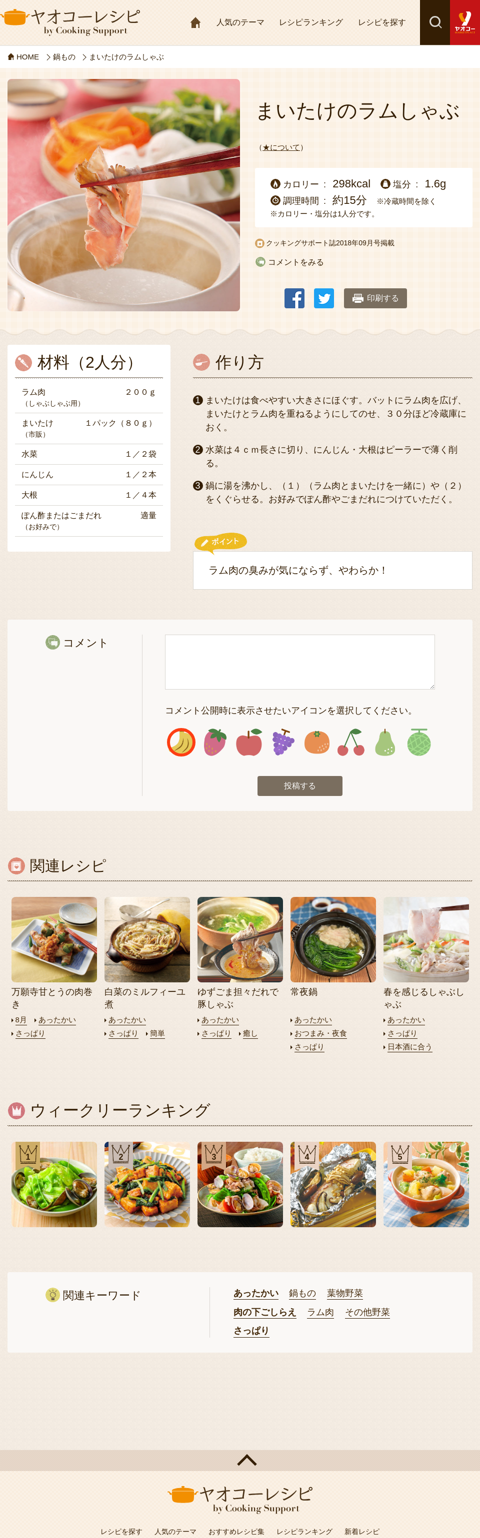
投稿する (300, 785)
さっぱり (31, 1033)
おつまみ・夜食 (320, 1033)
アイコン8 (418, 742)
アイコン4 (283, 742)
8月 (21, 1019)
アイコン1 (181, 742)
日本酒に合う (410, 1046)
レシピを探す (382, 22)
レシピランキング (311, 22)
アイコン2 (215, 742)
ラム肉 (320, 1312)
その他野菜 (367, 1312)
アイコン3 (249, 742)
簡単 (157, 1033)
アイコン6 (350, 742)
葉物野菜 (345, 1293)
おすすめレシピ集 (236, 1532)
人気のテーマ (240, 22)
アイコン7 (384, 742)
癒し (250, 1033)
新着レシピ (362, 1532)
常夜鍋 (304, 992)
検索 (435, 22)
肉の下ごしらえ (265, 1312)
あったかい (57, 1019)
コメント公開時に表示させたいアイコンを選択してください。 (291, 711)
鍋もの (302, 1293)
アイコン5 (317, 742)
